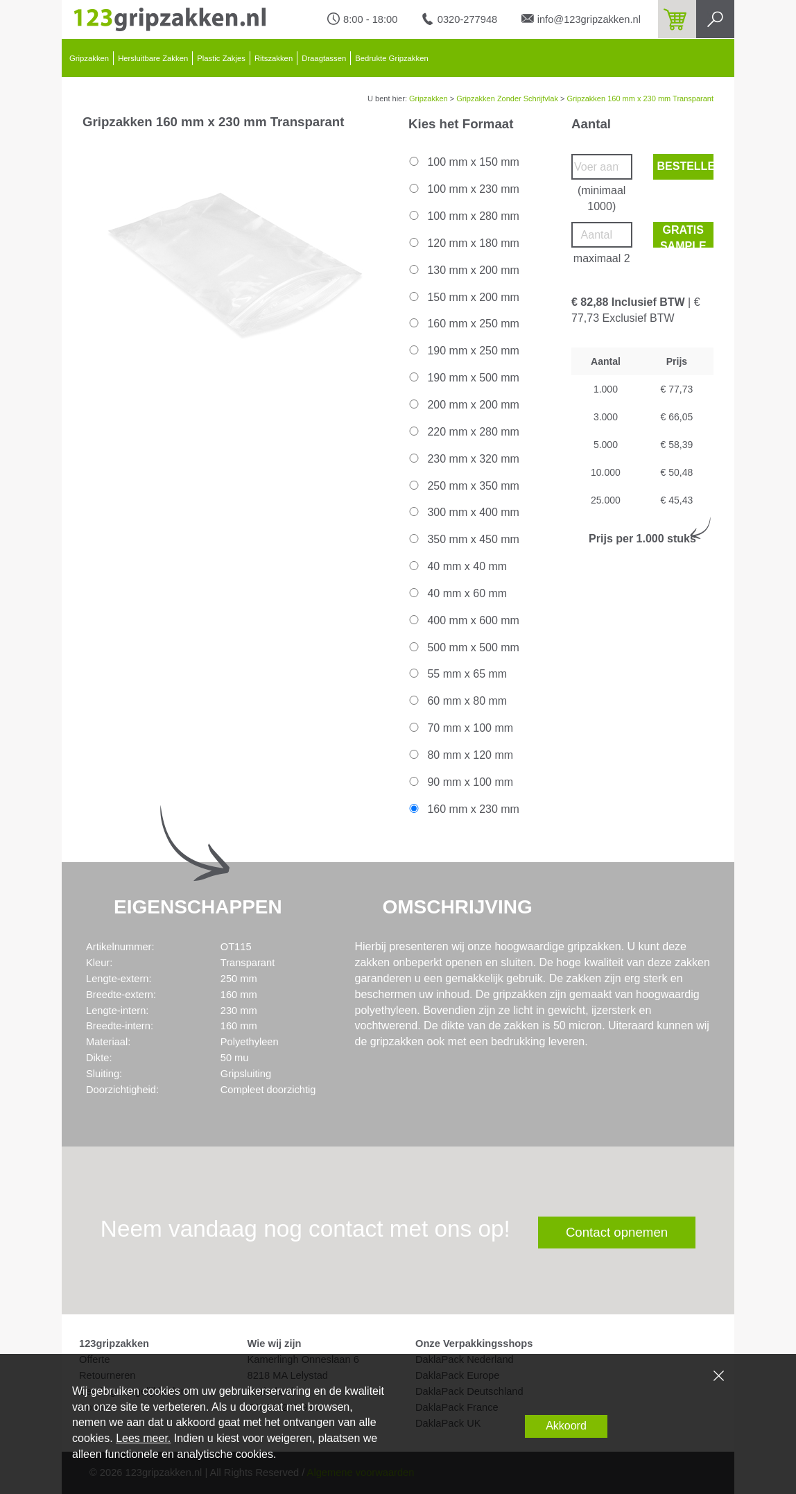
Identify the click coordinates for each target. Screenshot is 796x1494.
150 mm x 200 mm (463, 297)
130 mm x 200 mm (463, 270)
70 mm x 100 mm (460, 728)
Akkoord (566, 1426)
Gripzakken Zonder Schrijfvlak (507, 98)
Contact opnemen (617, 1232)
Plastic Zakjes (221, 58)
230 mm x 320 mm (463, 459)
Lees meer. (143, 1438)
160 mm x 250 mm (463, 323)
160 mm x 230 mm (463, 809)
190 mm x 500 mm (463, 378)
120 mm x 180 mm (463, 243)
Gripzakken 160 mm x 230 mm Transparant (639, 98)
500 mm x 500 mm (463, 647)
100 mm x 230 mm (463, 189)
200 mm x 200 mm (463, 405)
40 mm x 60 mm (457, 593)
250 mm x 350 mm (463, 486)
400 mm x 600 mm (463, 620)
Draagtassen (324, 58)
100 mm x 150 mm (463, 162)
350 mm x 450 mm (463, 539)
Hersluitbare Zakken (153, 58)
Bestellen (685, 166)
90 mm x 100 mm (460, 782)
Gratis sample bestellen (685, 236)
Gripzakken (89, 58)
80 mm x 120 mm (460, 755)
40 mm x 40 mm (457, 566)
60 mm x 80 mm (457, 701)
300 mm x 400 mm (463, 512)
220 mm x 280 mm (463, 432)
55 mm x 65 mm (457, 674)
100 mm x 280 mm (463, 216)
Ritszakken (273, 58)
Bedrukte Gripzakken (392, 58)
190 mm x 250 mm (463, 351)
